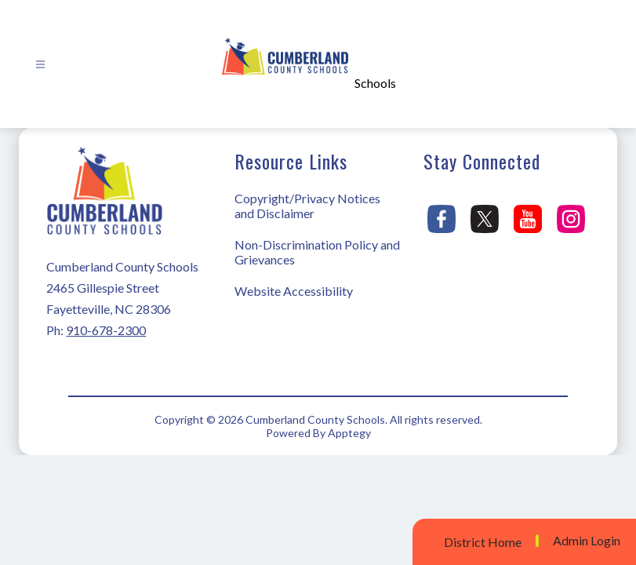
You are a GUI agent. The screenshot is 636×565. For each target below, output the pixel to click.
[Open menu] (40, 65)
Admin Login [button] (586, 540)
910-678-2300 (106, 330)
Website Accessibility (293, 290)
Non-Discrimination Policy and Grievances (317, 252)
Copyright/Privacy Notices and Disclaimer (307, 206)
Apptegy (349, 432)
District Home (483, 541)
